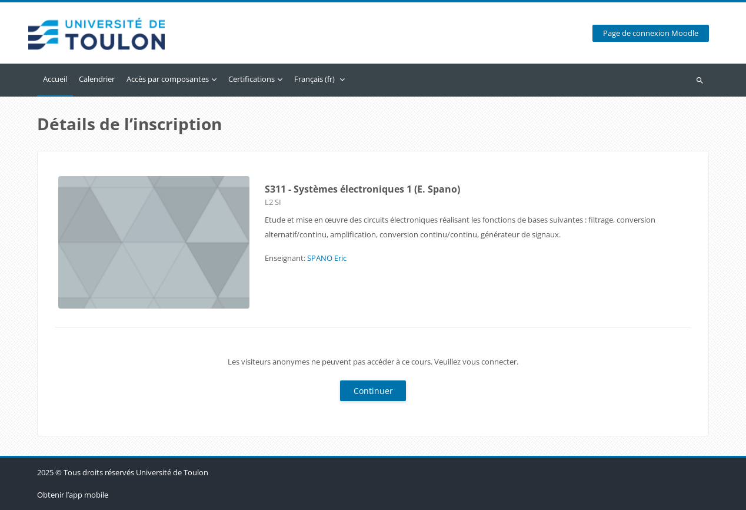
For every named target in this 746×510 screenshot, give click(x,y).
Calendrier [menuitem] (97, 79)
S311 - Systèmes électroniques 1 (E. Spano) (362, 189)
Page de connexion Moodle (650, 33)
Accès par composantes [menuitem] (167, 79)
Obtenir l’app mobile (72, 494)
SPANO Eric (327, 258)
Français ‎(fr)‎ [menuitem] (314, 79)
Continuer (373, 390)
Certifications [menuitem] (251, 79)
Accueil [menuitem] (55, 79)
